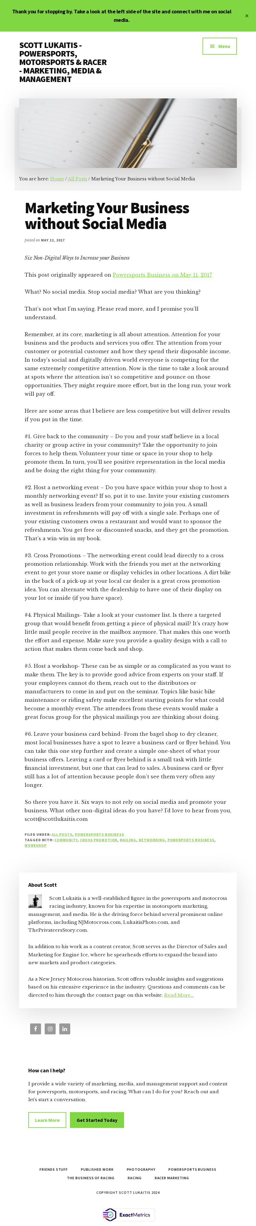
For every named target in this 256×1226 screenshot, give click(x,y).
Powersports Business (99, 834)
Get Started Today (97, 1120)
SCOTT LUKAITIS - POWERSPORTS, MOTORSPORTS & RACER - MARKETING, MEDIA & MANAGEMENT (62, 61)
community (66, 840)
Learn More (47, 1120)
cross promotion (98, 840)
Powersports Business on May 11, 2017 (162, 275)
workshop (36, 845)
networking (152, 840)
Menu (224, 46)
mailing (128, 840)
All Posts (62, 834)
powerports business (191, 840)
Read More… (179, 995)
